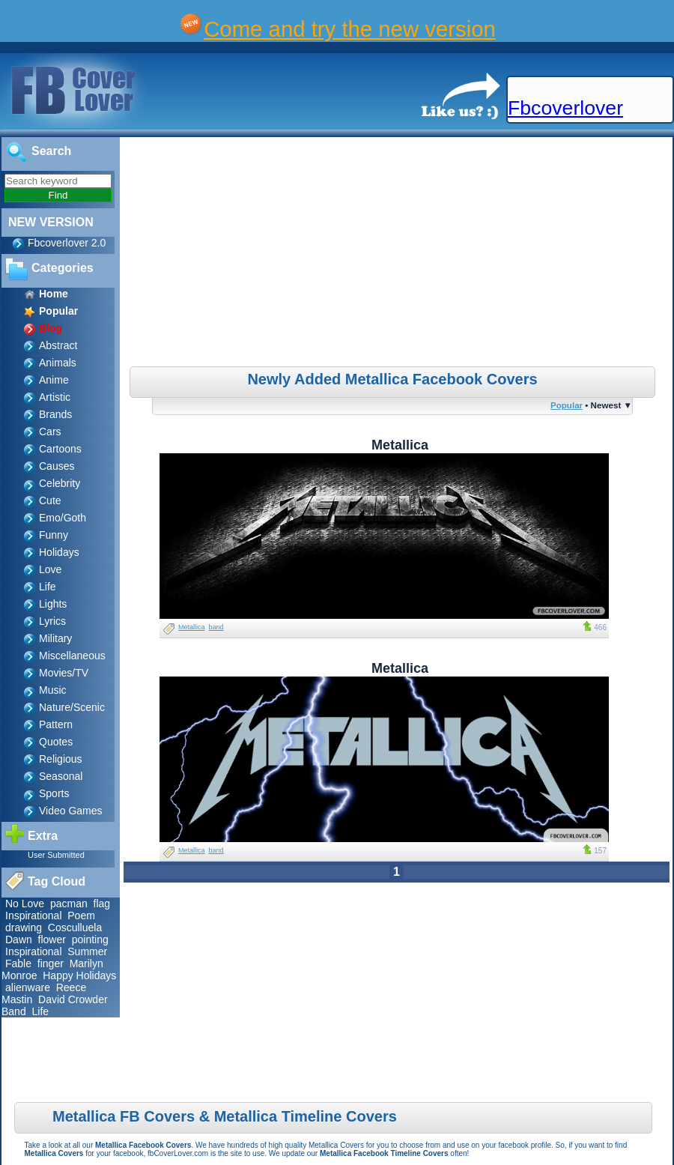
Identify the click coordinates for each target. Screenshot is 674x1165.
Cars (50, 432)
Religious (60, 759)
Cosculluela (75, 927)
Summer (87, 951)
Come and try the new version (350, 28)
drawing (23, 927)
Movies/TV (63, 673)
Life (47, 587)
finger (50, 963)
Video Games (71, 811)
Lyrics (52, 621)
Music (53, 690)
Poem (81, 916)
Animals (57, 363)
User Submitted (56, 854)
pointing (90, 939)
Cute (50, 500)
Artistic (54, 397)
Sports (54, 793)
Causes (56, 466)
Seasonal (60, 776)
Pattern (56, 724)
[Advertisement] (398, 254)
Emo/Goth (62, 518)
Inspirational (33, 916)
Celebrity (59, 483)
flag (102, 904)
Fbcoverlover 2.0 (67, 243)
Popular (566, 405)
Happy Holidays (79, 975)
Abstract (58, 345)
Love (50, 569)
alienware (27, 987)
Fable (18, 963)
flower (52, 939)
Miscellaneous (72, 656)
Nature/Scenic (72, 707)
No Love (24, 904)
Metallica (191, 627)
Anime (54, 380)
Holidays (59, 552)
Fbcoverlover (565, 108)
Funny (53, 535)
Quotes (56, 742)
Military (55, 638)
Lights (53, 604)
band (216, 627)
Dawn (18, 939)
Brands (55, 414)
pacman (69, 904)
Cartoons (60, 449)
